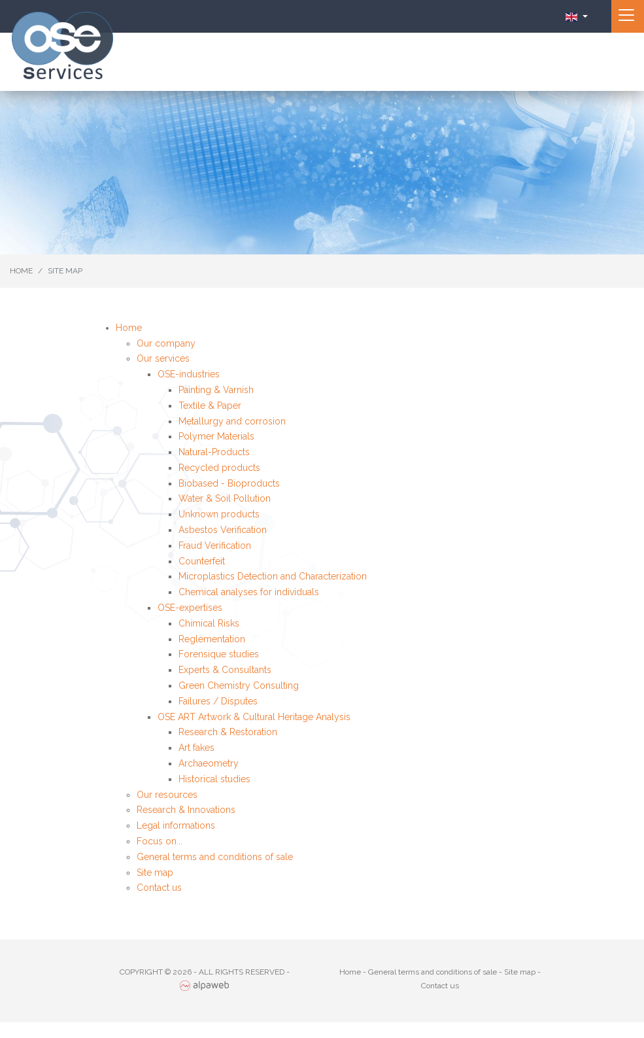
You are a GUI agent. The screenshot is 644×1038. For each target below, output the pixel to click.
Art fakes (196, 747)
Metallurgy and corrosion (232, 421)
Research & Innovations (186, 809)
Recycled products (219, 467)
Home (129, 327)
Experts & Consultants (224, 670)
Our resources (167, 794)
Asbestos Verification (222, 530)
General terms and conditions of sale (215, 857)
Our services (163, 358)
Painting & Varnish (216, 390)
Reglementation (211, 639)
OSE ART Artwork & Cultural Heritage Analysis (254, 717)
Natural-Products (214, 452)
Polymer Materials (216, 436)
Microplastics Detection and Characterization (272, 576)
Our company (166, 343)
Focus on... (159, 841)
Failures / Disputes (218, 701)
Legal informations (176, 825)
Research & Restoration (227, 732)
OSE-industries (189, 374)
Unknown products (219, 514)
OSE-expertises (190, 607)
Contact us (159, 887)
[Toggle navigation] (627, 16)
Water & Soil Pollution (224, 498)
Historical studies (214, 779)
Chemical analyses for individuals (248, 592)
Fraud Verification (214, 545)
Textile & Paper (209, 405)
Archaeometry (208, 763)
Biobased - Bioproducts (229, 483)
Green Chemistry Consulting (238, 685)
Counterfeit (201, 561)
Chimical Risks (208, 623)
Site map (155, 872)
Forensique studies (218, 654)
